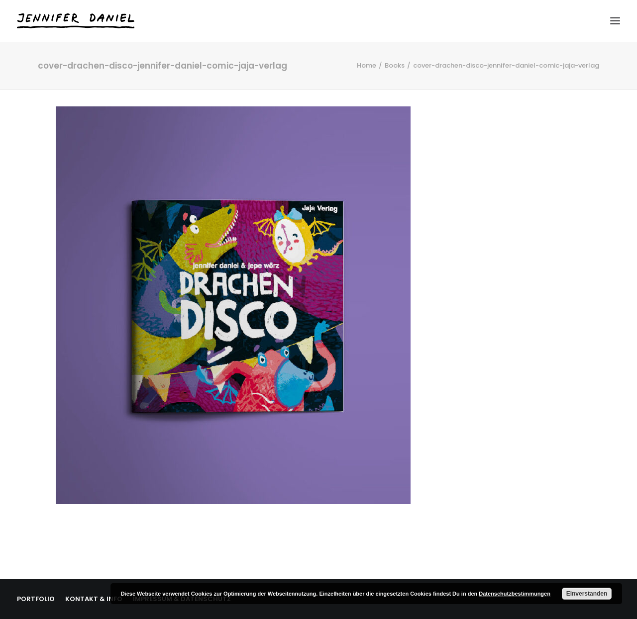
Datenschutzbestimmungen (514, 594)
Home (366, 65)
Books (395, 65)
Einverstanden (587, 593)
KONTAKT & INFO (93, 599)
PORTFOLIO (36, 599)
